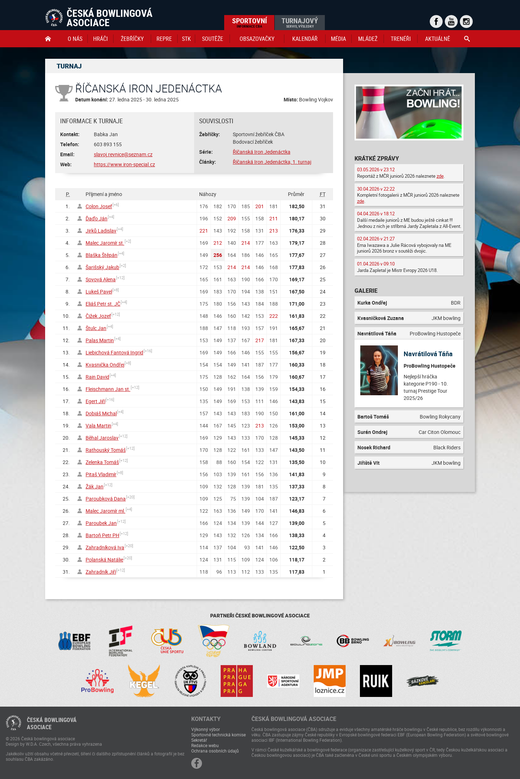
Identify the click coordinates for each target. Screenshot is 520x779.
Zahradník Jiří (101, 571)
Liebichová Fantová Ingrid (114, 352)
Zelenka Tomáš (102, 462)
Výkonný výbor (205, 729)
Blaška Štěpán (101, 255)
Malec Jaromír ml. (105, 510)
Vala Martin (98, 425)
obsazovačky (257, 39)
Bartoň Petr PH (102, 535)
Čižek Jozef (98, 315)
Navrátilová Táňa (428, 353)
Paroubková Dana (106, 498)
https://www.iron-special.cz (124, 164)
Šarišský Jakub (102, 267)
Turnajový (299, 22)
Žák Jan (94, 486)
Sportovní (249, 22)
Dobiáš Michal (101, 413)
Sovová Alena (101, 279)
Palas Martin (100, 340)
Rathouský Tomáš (106, 449)
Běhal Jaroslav (102, 437)
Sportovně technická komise (218, 734)
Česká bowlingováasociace (52, 723)
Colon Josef (99, 206)
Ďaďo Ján (96, 218)
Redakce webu (205, 745)
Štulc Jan (96, 328)
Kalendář (305, 39)
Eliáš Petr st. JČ (103, 303)
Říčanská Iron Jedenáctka (261, 151)
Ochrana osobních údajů (215, 751)
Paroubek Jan (101, 523)
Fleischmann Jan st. (108, 389)
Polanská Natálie (104, 559)
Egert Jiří (95, 401)
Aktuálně (437, 39)
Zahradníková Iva (105, 547)
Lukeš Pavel (99, 291)
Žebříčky (132, 39)
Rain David (97, 376)
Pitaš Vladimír (101, 474)
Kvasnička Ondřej (105, 364)
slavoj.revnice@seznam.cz (123, 154)
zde (440, 176)
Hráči (100, 39)
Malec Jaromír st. (105, 242)
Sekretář (199, 740)
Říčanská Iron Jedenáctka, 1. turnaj (272, 161)
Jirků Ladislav (101, 230)
